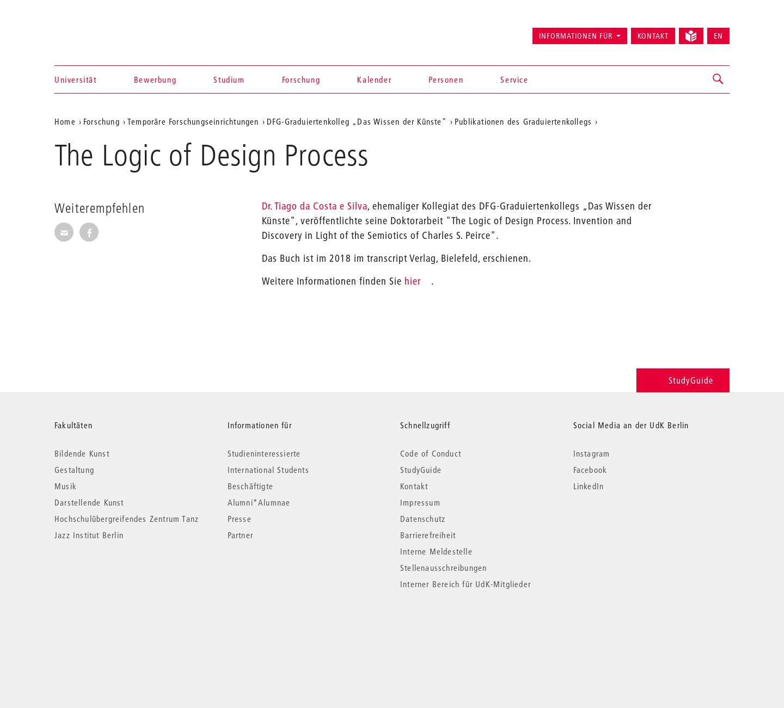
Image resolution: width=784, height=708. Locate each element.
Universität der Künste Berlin (97, 31)
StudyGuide (683, 380)
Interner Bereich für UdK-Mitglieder (465, 583)
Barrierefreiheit (428, 535)
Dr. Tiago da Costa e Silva (314, 206)
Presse (240, 518)
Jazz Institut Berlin (89, 535)
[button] (719, 79)
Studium (228, 79)
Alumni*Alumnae (259, 502)
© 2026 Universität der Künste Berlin (111, 630)
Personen (445, 79)
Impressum (420, 502)
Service (514, 79)
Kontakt (653, 36)
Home (65, 121)
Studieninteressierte (264, 453)
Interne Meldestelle (436, 551)
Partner (240, 535)
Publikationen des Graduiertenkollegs (523, 121)
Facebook (590, 469)
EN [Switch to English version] (718, 36)
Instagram (591, 453)
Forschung (301, 79)
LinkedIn (588, 486)
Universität (75, 79)
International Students (268, 469)
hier (413, 281)
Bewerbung (155, 79)
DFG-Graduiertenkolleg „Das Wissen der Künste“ (357, 121)
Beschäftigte (250, 486)
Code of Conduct (430, 453)
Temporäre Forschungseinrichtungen (193, 121)
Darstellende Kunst (89, 502)
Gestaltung (74, 469)
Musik (65, 486)
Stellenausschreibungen (443, 567)
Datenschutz (422, 518)
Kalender (374, 79)
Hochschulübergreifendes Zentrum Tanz (126, 518)
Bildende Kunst (81, 453)
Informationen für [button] (575, 36)
